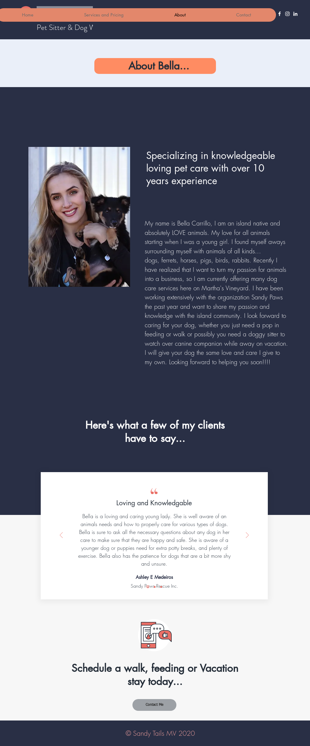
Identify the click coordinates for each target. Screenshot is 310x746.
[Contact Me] (154, 705)
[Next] (247, 535)
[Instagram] (287, 14)
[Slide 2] (155, 587)
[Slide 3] (161, 587)
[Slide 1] (148, 587)
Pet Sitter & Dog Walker (73, 27)
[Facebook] (279, 14)
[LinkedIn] (295, 14)
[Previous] (61, 535)
